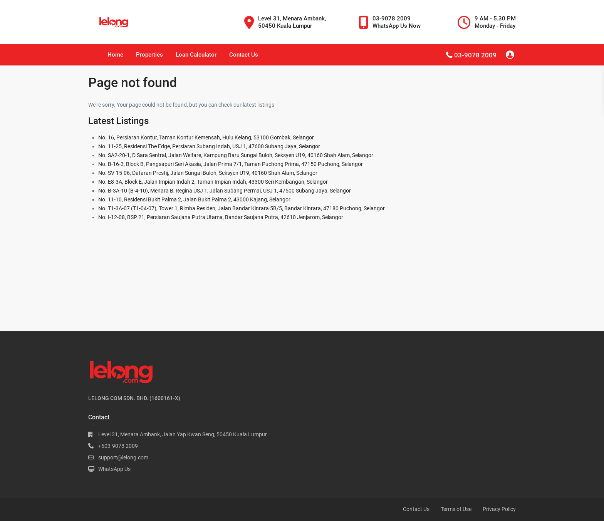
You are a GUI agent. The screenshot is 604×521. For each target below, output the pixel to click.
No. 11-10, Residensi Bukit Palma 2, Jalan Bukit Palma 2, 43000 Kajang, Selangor (194, 199)
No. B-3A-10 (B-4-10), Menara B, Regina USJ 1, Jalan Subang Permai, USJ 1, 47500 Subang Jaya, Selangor (224, 191)
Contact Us (243, 54)
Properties (149, 54)
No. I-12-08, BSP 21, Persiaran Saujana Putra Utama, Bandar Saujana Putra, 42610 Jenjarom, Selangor (220, 217)
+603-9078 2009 (118, 446)
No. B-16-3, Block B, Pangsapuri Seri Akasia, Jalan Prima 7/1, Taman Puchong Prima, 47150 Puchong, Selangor (230, 164)
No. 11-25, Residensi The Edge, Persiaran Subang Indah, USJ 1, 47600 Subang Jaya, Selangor (209, 146)
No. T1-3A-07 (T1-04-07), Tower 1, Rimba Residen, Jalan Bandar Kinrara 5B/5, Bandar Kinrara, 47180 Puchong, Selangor (241, 208)
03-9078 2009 (475, 55)
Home (115, 54)
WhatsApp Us (114, 469)
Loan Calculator (196, 54)
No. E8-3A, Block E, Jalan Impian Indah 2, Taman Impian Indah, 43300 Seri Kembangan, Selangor (213, 182)
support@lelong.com (123, 457)
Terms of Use (456, 509)
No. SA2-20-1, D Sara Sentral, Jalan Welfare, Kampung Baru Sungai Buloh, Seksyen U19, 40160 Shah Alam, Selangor (235, 155)
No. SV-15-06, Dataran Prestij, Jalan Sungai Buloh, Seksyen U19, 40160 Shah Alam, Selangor (207, 173)
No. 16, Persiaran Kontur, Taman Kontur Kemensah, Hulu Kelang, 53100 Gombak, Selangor (206, 137)
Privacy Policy (499, 509)
